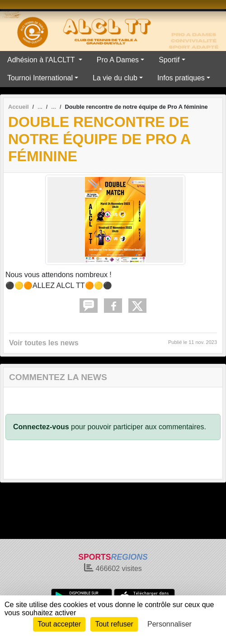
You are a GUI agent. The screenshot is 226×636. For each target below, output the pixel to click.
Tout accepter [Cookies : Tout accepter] (59, 624)
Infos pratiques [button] (181, 78)
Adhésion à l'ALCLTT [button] (42, 60)
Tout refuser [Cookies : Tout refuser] (114, 624)
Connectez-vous (41, 427)
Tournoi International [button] (40, 78)
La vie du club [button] (115, 78)
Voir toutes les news (44, 343)
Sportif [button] (169, 60)
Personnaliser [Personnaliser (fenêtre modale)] (169, 624)
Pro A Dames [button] (118, 60)
